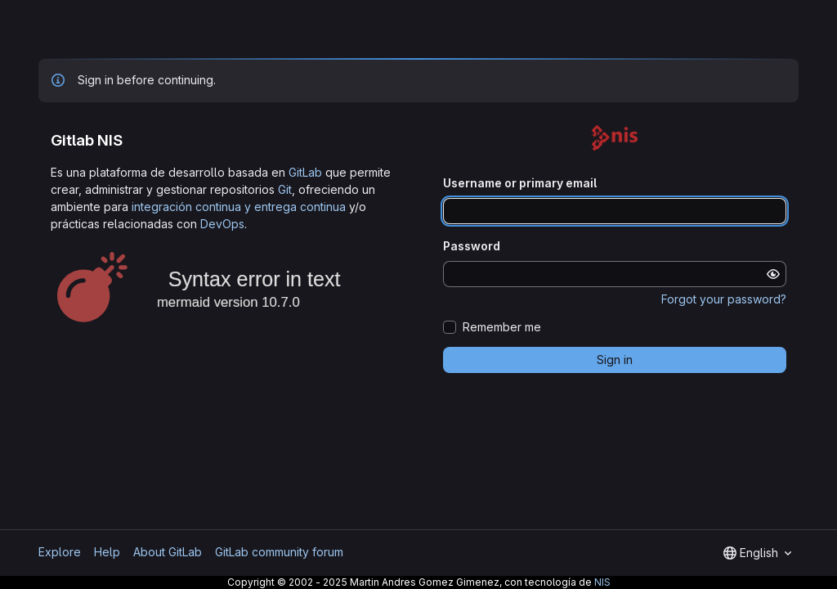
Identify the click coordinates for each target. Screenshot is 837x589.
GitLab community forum (279, 552)
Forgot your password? (723, 299)
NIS (602, 582)
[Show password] (773, 274)
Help (107, 552)
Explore (59, 552)
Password (471, 246)
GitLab (305, 172)
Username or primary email (520, 183)
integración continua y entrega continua (239, 207)
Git (285, 189)
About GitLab (167, 552)
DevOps (222, 224)
